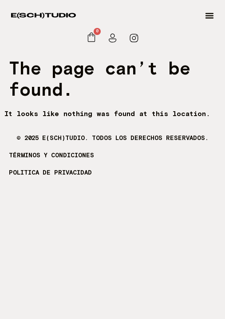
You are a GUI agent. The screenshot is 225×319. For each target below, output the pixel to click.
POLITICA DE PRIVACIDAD (50, 173)
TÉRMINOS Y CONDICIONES (51, 155)
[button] (209, 15)
